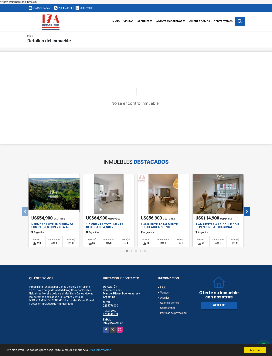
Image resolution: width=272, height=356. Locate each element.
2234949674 (65, 8)
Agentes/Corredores (170, 21)
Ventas (129, 21)
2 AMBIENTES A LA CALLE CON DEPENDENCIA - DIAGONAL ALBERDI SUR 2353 (217, 227)
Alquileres (144, 21)
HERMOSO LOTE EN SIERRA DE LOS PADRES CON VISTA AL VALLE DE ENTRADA (52, 227)
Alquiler (164, 297)
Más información (101, 350)
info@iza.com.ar (113, 322)
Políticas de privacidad (173, 312)
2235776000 (86, 8)
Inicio (116, 21)
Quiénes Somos (199, 21)
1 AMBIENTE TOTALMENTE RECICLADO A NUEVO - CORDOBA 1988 (159, 227)
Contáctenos (223, 21)
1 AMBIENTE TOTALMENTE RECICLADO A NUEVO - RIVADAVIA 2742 (104, 227)
